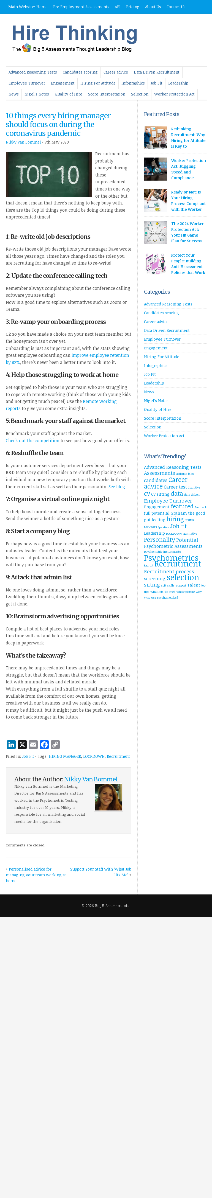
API (118, 6)
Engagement (63, 83)
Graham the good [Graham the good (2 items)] (188, 513)
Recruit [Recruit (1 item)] (148, 565)
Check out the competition (32, 440)
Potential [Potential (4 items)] (187, 539)
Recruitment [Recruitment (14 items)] (177, 563)
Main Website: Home (28, 6)
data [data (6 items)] (177, 493)
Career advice (116, 72)
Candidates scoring (80, 72)
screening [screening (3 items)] (154, 578)
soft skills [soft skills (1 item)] (168, 585)
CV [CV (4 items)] (147, 493)
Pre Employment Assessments (81, 6)
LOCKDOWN (94, 756)
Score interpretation (106, 94)
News (14, 94)
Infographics (133, 83)
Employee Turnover (27, 83)
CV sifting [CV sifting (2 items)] (160, 494)
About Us (153, 6)
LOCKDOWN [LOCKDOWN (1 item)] (174, 533)
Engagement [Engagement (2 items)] (157, 506)
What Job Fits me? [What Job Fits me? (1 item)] (162, 592)
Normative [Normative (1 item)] (190, 533)
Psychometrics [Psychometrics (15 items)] (171, 557)
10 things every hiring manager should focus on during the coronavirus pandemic (58, 124)
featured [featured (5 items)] (182, 506)
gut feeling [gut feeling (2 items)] (154, 519)
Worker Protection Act (174, 94)
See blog (116, 487)
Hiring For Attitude (98, 83)
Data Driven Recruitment (157, 72)
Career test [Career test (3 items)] (175, 487)
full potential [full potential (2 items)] (157, 513)
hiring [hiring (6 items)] (175, 519)
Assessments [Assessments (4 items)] (159, 472)
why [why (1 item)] (199, 592)
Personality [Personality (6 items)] (159, 539)
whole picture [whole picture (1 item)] (185, 592)
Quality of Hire (68, 94)
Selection (139, 94)
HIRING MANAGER (65, 756)
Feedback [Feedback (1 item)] (201, 507)
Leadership (178, 83)
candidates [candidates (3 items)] (155, 480)
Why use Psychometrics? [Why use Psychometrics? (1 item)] (161, 597)
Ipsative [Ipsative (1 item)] (163, 527)
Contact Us (176, 6)
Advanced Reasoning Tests (33, 72)
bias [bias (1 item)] (191, 474)
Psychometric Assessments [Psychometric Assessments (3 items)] (173, 546)
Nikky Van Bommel (23, 142)
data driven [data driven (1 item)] (192, 494)
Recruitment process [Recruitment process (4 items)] (169, 571)
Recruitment (118, 756)
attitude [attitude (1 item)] (181, 474)
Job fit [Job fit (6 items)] (178, 526)
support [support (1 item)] (181, 585)
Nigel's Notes (37, 94)
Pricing (133, 6)
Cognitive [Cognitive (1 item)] (194, 487)
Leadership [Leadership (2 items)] (154, 533)
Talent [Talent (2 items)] (193, 585)
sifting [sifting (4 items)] (152, 584)
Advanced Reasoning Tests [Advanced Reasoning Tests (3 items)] (173, 467)
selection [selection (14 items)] (183, 577)
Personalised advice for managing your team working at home (36, 874)
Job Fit (156, 83)
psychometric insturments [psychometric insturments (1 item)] (162, 552)
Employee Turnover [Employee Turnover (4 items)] (168, 500)
